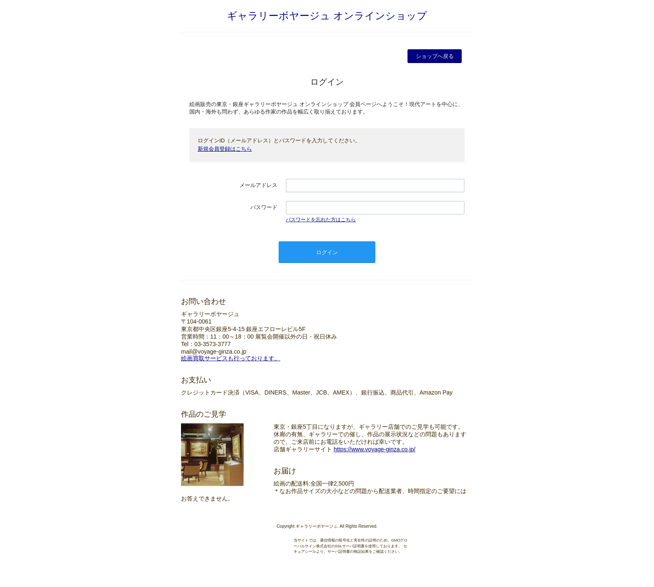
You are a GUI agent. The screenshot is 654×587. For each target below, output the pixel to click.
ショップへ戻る (435, 56)
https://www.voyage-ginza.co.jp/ (374, 449)
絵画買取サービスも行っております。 (230, 358)
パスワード (263, 207)
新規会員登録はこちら (225, 149)
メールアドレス (258, 185)
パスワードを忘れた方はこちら (321, 220)
